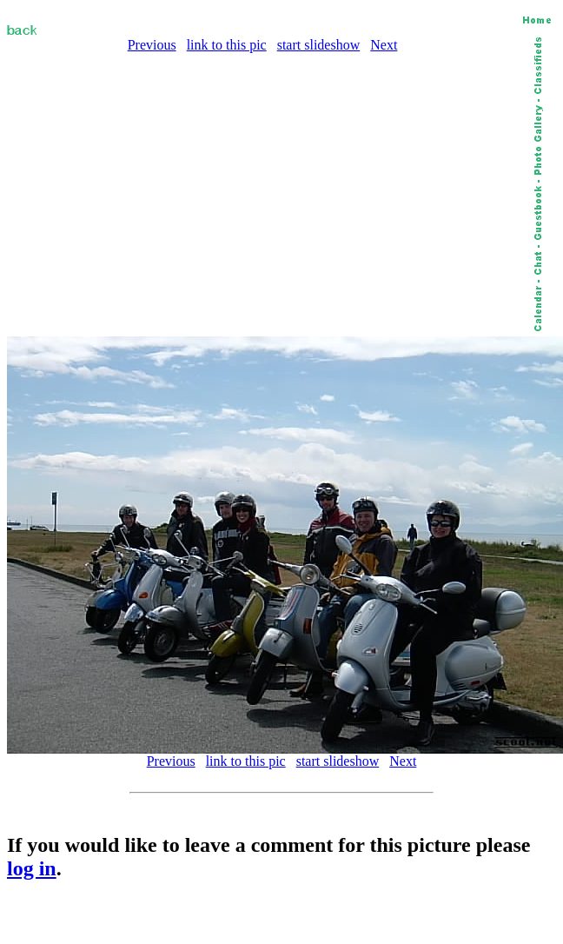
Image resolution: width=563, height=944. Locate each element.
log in (31, 868)
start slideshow (319, 44)
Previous (152, 44)
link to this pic (227, 44)
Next (383, 44)
